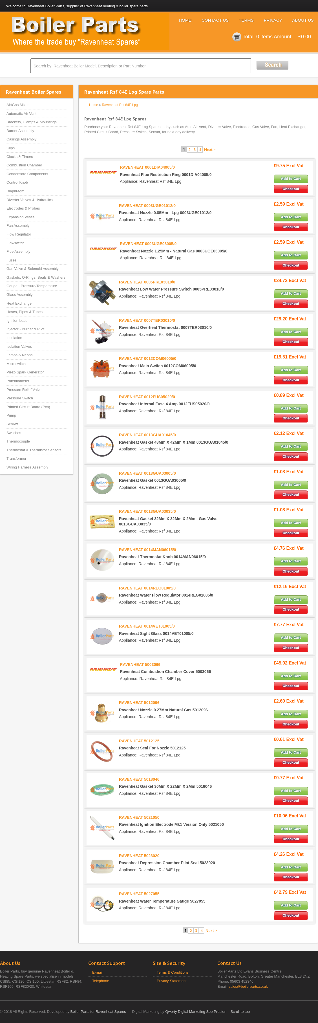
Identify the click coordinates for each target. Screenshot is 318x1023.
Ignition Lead (16, 320)
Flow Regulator (18, 234)
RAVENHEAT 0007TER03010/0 (147, 320)
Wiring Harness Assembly (27, 467)
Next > (210, 149)
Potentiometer (17, 381)
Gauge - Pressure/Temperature (31, 286)
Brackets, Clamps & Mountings (31, 122)
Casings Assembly (21, 139)
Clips (10, 148)
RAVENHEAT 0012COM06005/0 (147, 358)
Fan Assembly (18, 225)
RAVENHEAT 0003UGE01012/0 (147, 205)
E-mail (97, 972)
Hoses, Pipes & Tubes (24, 312)
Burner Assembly (20, 131)
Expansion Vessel (21, 217)
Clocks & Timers (19, 157)
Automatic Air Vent (21, 113)
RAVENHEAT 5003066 (140, 664)
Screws (12, 424)
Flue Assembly (18, 251)
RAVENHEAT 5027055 (139, 894)
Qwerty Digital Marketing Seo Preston (195, 1011)
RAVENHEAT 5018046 (139, 779)
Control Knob (17, 182)
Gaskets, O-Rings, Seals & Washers (35, 277)
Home (185, 20)
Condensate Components (27, 174)
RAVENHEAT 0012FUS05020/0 (147, 397)
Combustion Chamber (24, 165)
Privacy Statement (172, 981)
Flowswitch (15, 243)
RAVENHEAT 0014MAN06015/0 (147, 549)
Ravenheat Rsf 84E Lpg (120, 105)
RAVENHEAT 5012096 (139, 702)
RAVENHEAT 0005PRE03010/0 (147, 282)
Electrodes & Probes (23, 208)
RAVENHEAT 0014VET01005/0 (147, 626)
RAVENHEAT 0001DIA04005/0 (147, 167)
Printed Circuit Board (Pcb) (28, 407)
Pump (11, 415)
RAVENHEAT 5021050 (139, 817)
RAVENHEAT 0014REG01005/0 (147, 588)
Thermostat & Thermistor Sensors (33, 450)
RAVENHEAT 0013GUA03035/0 (147, 511)
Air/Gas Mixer (17, 105)
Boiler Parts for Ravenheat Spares (98, 1011)
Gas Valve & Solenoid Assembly (32, 269)
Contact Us (215, 20)
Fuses (11, 260)
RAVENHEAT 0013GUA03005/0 (147, 473)
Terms (246, 20)
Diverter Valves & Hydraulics (29, 200)
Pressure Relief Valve (23, 390)
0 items (264, 36)
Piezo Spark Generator (25, 372)
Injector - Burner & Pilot (25, 329)
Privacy (273, 20)
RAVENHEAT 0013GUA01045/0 (147, 435)
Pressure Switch (19, 398)
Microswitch (16, 364)
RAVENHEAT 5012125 (139, 741)
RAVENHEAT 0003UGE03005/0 (148, 243)
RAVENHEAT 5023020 (139, 855)
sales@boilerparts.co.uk (248, 986)
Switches (13, 433)
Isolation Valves (19, 346)
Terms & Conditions (173, 972)
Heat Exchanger (19, 303)
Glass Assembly (19, 294)
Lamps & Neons (19, 355)
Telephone (100, 981)
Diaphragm (15, 191)
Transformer (16, 458)
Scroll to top (240, 1011)
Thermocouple (18, 441)
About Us (303, 20)
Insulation (14, 338)
